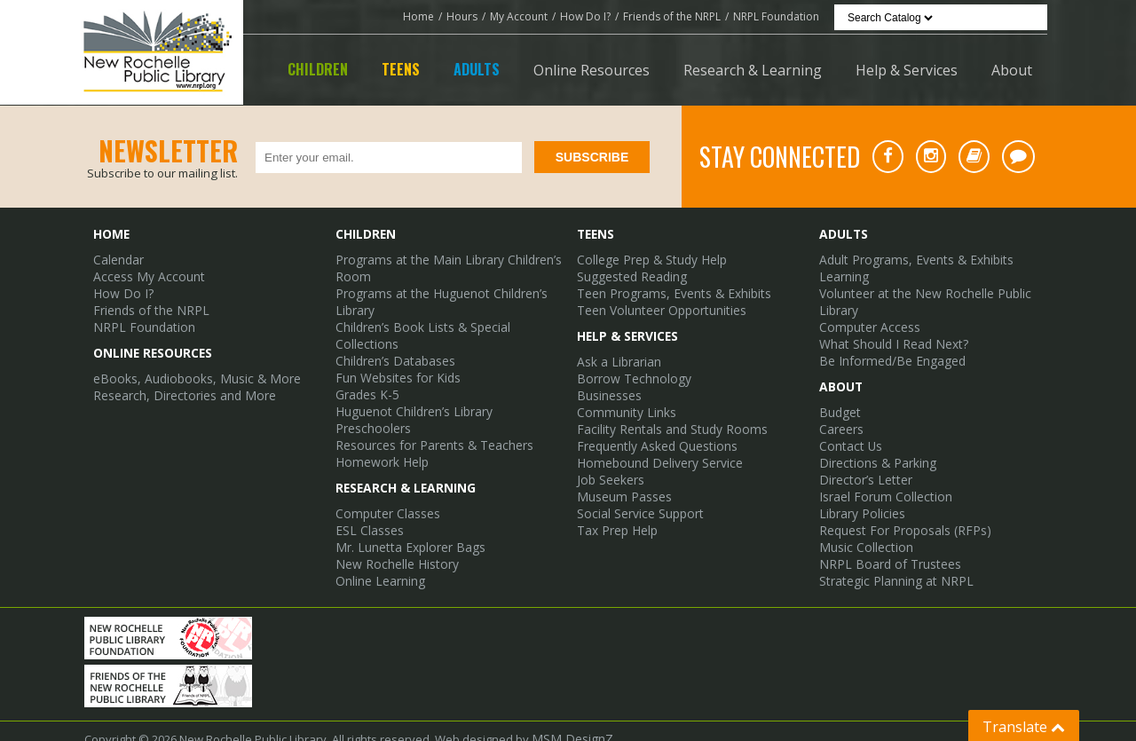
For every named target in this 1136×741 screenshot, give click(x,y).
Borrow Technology (629, 372)
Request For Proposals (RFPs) (897, 516)
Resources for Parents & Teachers (428, 418)
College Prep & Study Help (647, 258)
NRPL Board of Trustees (883, 548)
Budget (838, 404)
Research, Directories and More (178, 388)
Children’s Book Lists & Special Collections (447, 322)
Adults (477, 69)
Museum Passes (622, 484)
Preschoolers (371, 402)
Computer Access (865, 322)
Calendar (118, 258)
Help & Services (907, 70)
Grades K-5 (365, 370)
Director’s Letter (861, 468)
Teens (401, 69)
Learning (842, 274)
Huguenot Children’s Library (410, 386)
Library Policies (859, 500)
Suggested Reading (629, 274)
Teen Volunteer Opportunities (657, 306)
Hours (461, 16)
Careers (841, 420)
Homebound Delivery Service (655, 452)
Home (418, 16)
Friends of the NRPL (672, 16)
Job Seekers (609, 468)
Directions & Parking (873, 452)
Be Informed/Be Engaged (886, 354)
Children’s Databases (393, 338)
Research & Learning (752, 70)
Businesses (608, 388)
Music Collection (862, 532)
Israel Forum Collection (880, 484)
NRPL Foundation (776, 16)
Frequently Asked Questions (653, 436)
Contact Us (848, 436)
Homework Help (378, 434)
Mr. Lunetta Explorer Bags (404, 516)
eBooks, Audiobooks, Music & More (187, 372)
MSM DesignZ (568, 724)
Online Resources (591, 70)
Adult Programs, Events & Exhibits (908, 258)
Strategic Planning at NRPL (889, 564)
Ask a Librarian (617, 356)
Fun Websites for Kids (394, 354)
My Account (519, 16)
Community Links (622, 404)
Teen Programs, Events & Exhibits (666, 290)
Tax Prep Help (614, 516)
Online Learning (378, 548)
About (1011, 70)
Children (318, 69)
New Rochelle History (392, 532)
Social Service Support (637, 500)
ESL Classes (367, 500)
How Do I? (585, 16)
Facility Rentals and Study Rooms (665, 420)
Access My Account (143, 274)
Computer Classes (384, 484)
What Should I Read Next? (888, 338)
